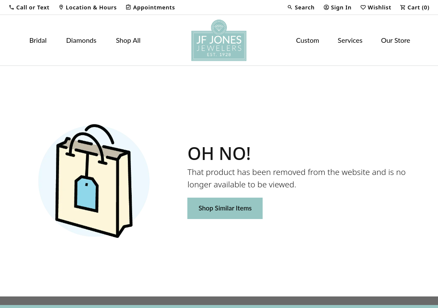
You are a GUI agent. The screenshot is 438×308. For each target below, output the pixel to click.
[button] (29, 7)
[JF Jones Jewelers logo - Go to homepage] (219, 40)
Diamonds (81, 40)
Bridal (38, 40)
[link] (87, 7)
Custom (307, 40)
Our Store (395, 40)
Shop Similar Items (225, 208)
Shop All (128, 40)
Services (350, 40)
